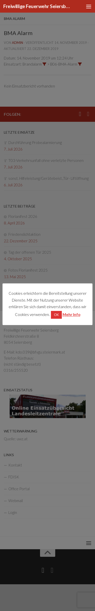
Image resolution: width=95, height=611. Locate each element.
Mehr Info (71, 314)
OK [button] (56, 315)
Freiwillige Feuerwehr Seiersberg (37, 6)
